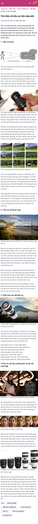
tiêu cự (5, 511)
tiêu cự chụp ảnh (18, 511)
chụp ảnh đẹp (11, 503)
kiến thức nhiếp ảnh (9, 507)
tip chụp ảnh (7, 515)
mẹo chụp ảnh (25, 507)
